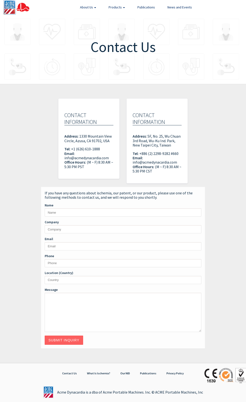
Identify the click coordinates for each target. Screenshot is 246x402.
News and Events (179, 7)
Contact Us (69, 373)
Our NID (125, 373)
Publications (146, 7)
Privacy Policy (175, 373)
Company (52, 222)
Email (49, 239)
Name (49, 205)
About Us (88, 7)
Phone (49, 256)
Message (51, 290)
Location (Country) (59, 273)
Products (117, 7)
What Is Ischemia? (98, 373)
